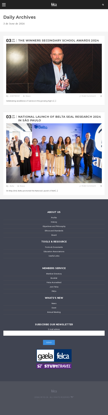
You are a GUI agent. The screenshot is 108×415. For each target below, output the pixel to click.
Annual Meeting (54, 312)
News (28, 96)
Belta (12, 186)
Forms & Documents (54, 247)
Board (54, 235)
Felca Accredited (54, 282)
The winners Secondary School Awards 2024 (58, 40)
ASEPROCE (15, 96)
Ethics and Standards (54, 231)
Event (54, 308)
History (54, 222)
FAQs (54, 291)
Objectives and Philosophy (54, 226)
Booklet (54, 278)
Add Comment (87, 96)
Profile (54, 218)
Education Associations (54, 251)
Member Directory (54, 274)
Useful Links (54, 256)
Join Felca (54, 287)
